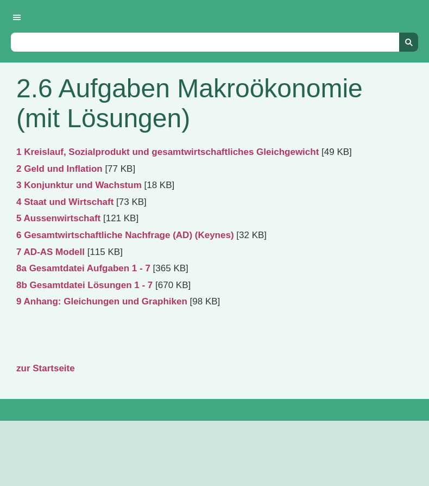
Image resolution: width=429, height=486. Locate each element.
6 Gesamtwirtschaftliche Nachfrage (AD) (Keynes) (125, 235)
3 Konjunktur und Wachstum (79, 185)
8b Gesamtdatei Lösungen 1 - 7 (84, 285)
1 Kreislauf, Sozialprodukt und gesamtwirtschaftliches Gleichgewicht (167, 152)
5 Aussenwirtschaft (58, 218)
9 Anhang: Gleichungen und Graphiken (101, 301)
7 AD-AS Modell (50, 252)
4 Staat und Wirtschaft (64, 202)
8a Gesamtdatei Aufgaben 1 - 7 (83, 268)
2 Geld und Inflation (59, 169)
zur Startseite (45, 368)
